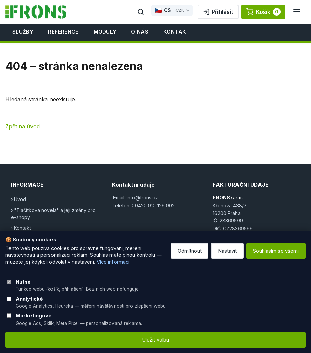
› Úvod (18, 199)
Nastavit (227, 251)
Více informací (113, 262)
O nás (139, 32)
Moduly (105, 32)
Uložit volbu (155, 340)
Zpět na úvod (22, 126)
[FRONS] (35, 12)
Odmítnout (190, 251)
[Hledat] (140, 12)
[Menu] (297, 12)
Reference (63, 32)
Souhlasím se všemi (276, 251)
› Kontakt (21, 228)
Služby (22, 32)
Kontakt (176, 32)
